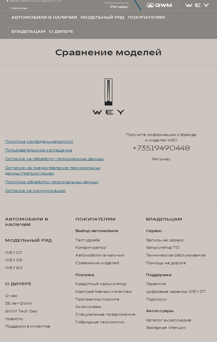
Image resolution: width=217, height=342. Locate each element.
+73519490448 (18, 8)
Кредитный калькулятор (100, 284)
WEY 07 (13, 252)
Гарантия (156, 284)
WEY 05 (13, 260)
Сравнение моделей (97, 263)
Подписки (156, 299)
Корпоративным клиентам (103, 291)
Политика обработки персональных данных (51, 182)
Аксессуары (88, 306)
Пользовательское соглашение (39, 150)
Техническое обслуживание (176, 255)
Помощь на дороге (166, 263)
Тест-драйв (87, 240)
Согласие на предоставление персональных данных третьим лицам (52, 171)
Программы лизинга (97, 299)
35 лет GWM (18, 303)
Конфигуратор (90, 247)
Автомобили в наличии (26, 222)
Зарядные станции (166, 327)
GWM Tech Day (21, 311)
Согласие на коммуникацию (35, 190)
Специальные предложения (105, 314)
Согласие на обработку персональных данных (54, 159)
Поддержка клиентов (27, 326)
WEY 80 (14, 268)
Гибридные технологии (99, 322)
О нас (11, 295)
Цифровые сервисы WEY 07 (175, 291)
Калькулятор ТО (162, 247)
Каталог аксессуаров (168, 320)
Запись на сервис (165, 240)
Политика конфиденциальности (39, 141)
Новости (14, 319)
